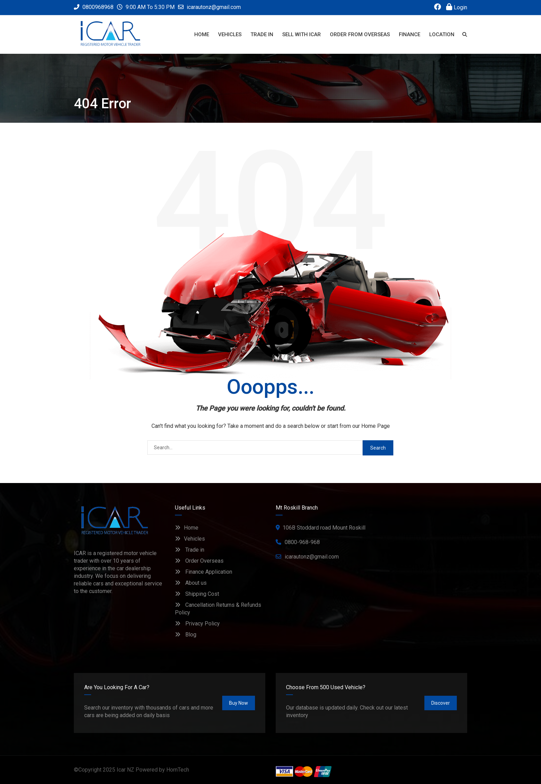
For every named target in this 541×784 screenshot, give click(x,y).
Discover (440, 703)
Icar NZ (125, 769)
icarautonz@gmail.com (214, 7)
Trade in (189, 549)
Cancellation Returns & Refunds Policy (218, 609)
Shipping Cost (197, 594)
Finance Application (203, 572)
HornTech (177, 769)
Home (186, 527)
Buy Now (238, 703)
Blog (185, 634)
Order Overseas (199, 560)
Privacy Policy (197, 623)
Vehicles (190, 538)
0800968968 (94, 7)
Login (456, 7)
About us (191, 583)
